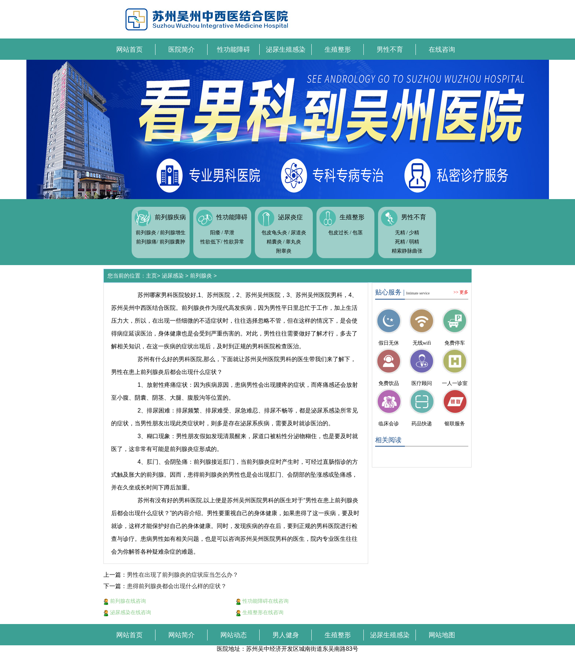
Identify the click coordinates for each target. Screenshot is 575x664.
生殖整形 (338, 49)
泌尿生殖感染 (285, 49)
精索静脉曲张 (407, 251)
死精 (400, 242)
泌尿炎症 (290, 217)
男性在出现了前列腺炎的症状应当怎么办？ (182, 575)
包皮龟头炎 (274, 232)
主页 (151, 275)
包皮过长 (338, 232)
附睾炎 (284, 251)
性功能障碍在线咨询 (262, 601)
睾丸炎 (293, 242)
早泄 (229, 232)
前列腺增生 (173, 232)
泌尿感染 (173, 275)
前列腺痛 (146, 242)
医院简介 (181, 49)
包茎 (357, 232)
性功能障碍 (233, 49)
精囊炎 (274, 242)
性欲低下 (210, 242)
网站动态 (233, 635)
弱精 (414, 242)
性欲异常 (234, 242)
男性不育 (390, 49)
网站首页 (129, 49)
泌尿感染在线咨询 (127, 612)
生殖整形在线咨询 (259, 612)
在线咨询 (442, 49)
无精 (400, 232)
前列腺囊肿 (172, 242)
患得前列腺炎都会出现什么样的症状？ (177, 586)
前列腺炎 (146, 232)
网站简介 (181, 635)
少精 (414, 232)
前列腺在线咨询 (124, 601)
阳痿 (215, 232)
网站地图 (442, 635)
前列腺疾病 (170, 217)
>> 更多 (460, 292)
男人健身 (285, 635)
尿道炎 (298, 232)
